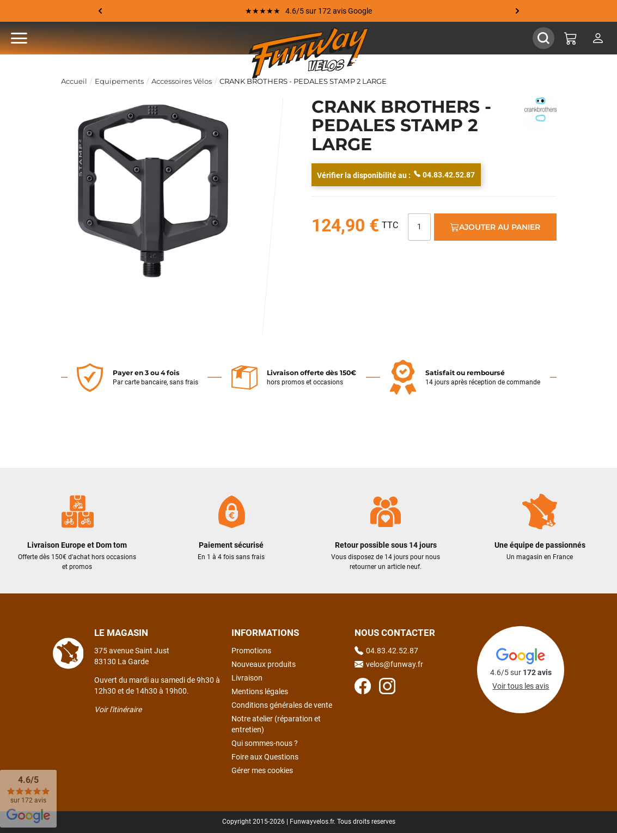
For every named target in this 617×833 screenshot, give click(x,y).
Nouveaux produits (263, 664)
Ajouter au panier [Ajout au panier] (495, 227)
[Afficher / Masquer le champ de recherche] (543, 38)
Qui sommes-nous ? (264, 743)
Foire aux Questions (264, 756)
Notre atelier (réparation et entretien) (276, 724)
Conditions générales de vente (281, 705)
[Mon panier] (570, 38)
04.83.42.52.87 (444, 174)
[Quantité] (419, 227)
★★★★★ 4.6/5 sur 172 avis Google (308, 11)
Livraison (246, 677)
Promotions (251, 650)
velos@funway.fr (389, 664)
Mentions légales (259, 691)
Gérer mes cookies (262, 770)
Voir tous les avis (520, 686)
